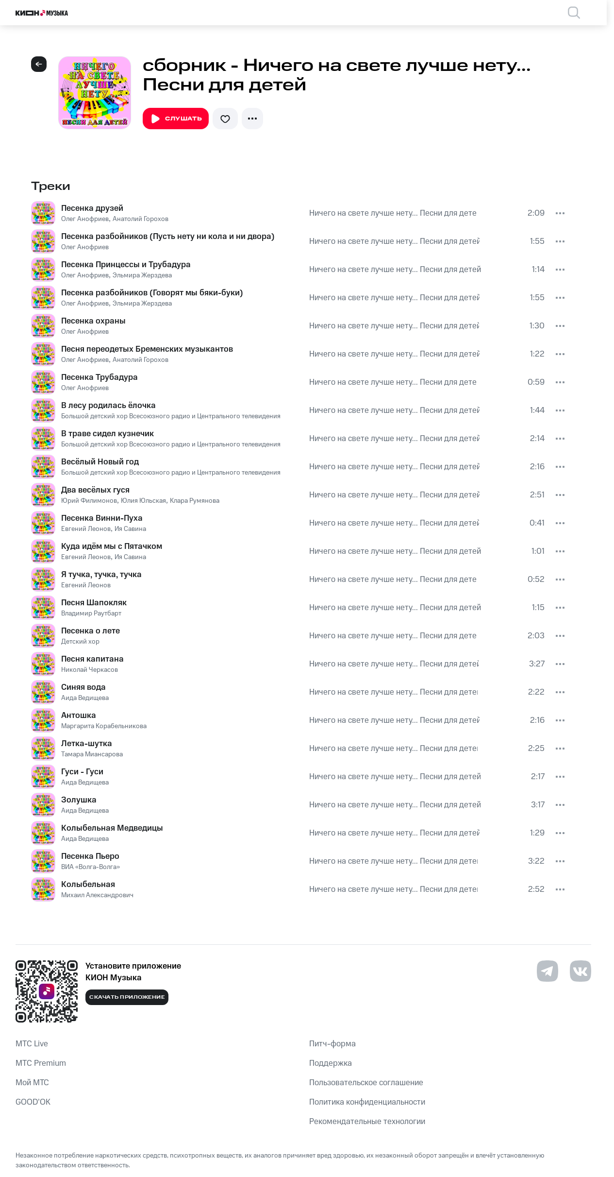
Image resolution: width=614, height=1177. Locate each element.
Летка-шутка (86, 744)
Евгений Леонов (86, 529)
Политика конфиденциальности (367, 1102)
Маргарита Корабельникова (104, 726)
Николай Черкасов (89, 670)
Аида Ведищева (85, 698)
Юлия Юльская (143, 501)
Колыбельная (88, 884)
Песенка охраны (93, 321)
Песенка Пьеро (90, 856)
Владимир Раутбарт (91, 613)
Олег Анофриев (85, 219)
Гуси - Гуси (82, 772)
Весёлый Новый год (100, 462)
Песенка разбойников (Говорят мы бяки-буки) (152, 293)
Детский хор (80, 642)
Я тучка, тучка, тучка (101, 574)
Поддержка (330, 1063)
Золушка (79, 800)
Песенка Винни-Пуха (102, 518)
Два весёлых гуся (95, 490)
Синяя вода (83, 687)
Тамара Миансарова (92, 754)
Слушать (175, 119)
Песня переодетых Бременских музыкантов (147, 349)
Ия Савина (130, 529)
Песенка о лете (90, 631)
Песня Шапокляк (94, 603)
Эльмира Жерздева (142, 275)
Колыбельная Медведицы (112, 828)
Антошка (78, 715)
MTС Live (32, 1044)
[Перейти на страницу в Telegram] (547, 971)
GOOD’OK (33, 1102)
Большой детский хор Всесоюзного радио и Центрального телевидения (171, 416)
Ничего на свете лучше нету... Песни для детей (393, 213)
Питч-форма (332, 1044)
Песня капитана (92, 659)
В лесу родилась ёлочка (108, 405)
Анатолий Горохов (140, 219)
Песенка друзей (92, 208)
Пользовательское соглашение (366, 1083)
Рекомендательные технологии (367, 1121)
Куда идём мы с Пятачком (111, 546)
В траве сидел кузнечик (107, 434)
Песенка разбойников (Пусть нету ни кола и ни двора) (168, 236)
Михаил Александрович (97, 895)
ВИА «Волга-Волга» (90, 867)
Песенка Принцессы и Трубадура (126, 265)
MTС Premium (41, 1063)
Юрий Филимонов (89, 501)
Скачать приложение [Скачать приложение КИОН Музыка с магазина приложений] (127, 997)
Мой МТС (32, 1083)
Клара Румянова (194, 501)
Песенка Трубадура (99, 377)
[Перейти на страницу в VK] (580, 971)
